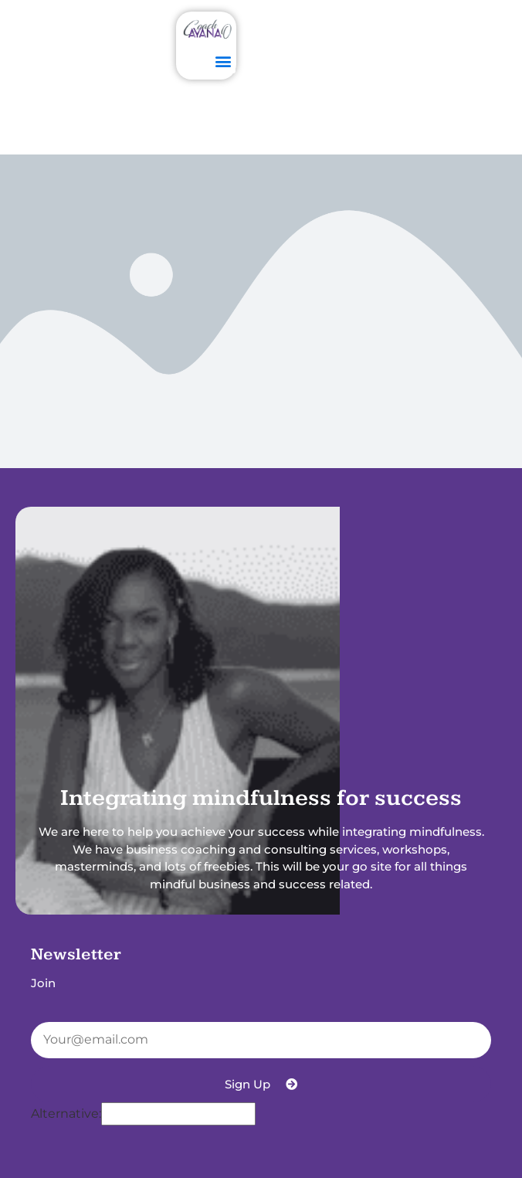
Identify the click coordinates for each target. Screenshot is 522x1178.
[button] (223, 60)
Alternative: (66, 1114)
